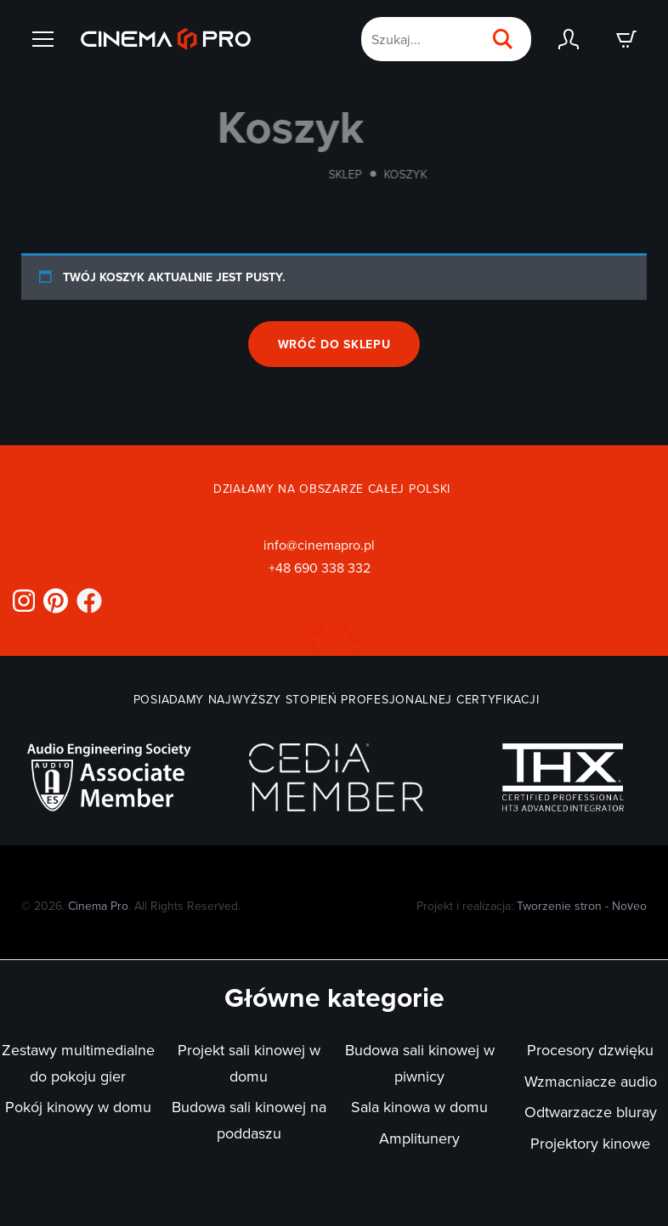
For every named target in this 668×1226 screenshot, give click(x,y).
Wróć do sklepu (334, 344)
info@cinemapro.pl (319, 544)
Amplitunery (419, 1138)
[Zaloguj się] (568, 39)
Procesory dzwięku (590, 1049)
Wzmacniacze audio (590, 1081)
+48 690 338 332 (320, 567)
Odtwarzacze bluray (590, 1111)
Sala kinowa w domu (419, 1106)
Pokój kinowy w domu (78, 1106)
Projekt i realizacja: (531, 905)
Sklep (359, 174)
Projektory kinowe (590, 1143)
